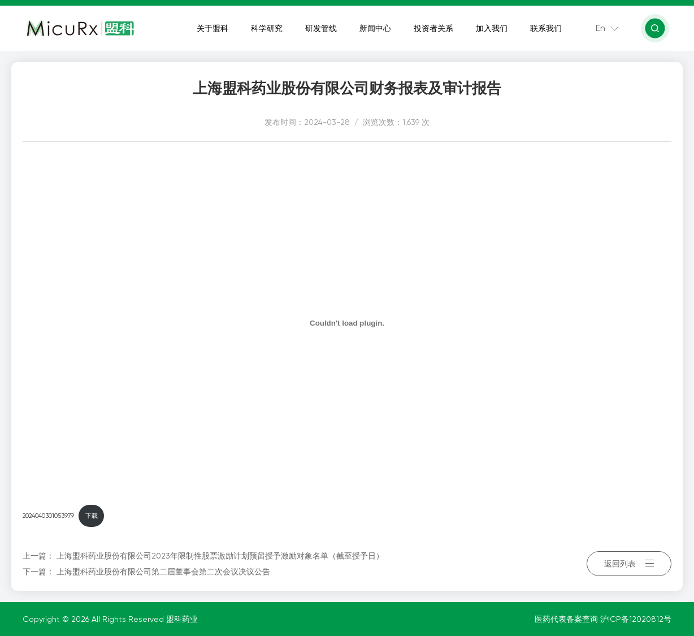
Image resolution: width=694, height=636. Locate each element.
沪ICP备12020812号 (635, 619)
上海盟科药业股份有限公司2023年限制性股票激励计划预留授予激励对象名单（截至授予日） (220, 555)
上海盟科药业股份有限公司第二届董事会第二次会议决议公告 (163, 571)
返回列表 (629, 563)
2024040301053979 (48, 516)
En (600, 28)
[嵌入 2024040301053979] (347, 322)
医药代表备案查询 (567, 619)
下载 (91, 516)
